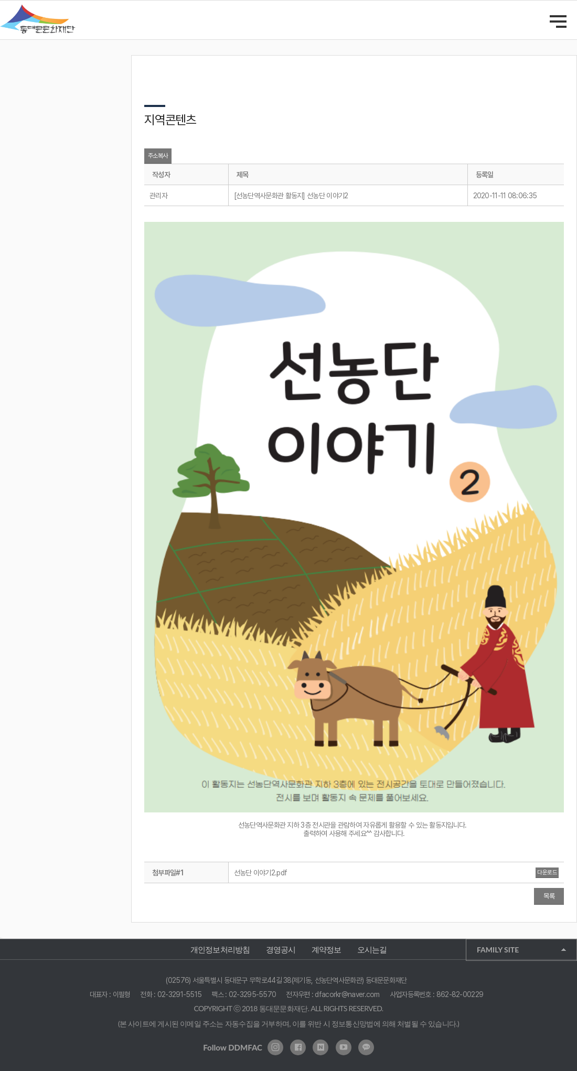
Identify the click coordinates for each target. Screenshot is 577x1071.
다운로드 (547, 872)
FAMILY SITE (498, 949)
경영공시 (281, 949)
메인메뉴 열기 (558, 21)
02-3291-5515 (179, 994)
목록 (548, 896)
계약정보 (326, 949)
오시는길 (372, 949)
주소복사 (158, 155)
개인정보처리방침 (220, 949)
